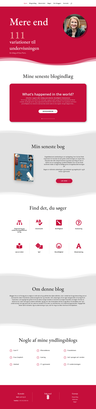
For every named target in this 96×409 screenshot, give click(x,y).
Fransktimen (71, 350)
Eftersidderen (45, 350)
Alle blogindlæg (52, 58)
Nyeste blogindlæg (33, 58)
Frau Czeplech (18, 357)
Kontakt (66, 3)
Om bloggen (57, 3)
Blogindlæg (32, 3)
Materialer (42, 3)
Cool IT (15, 350)
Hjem (25, 3)
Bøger (49, 3)
